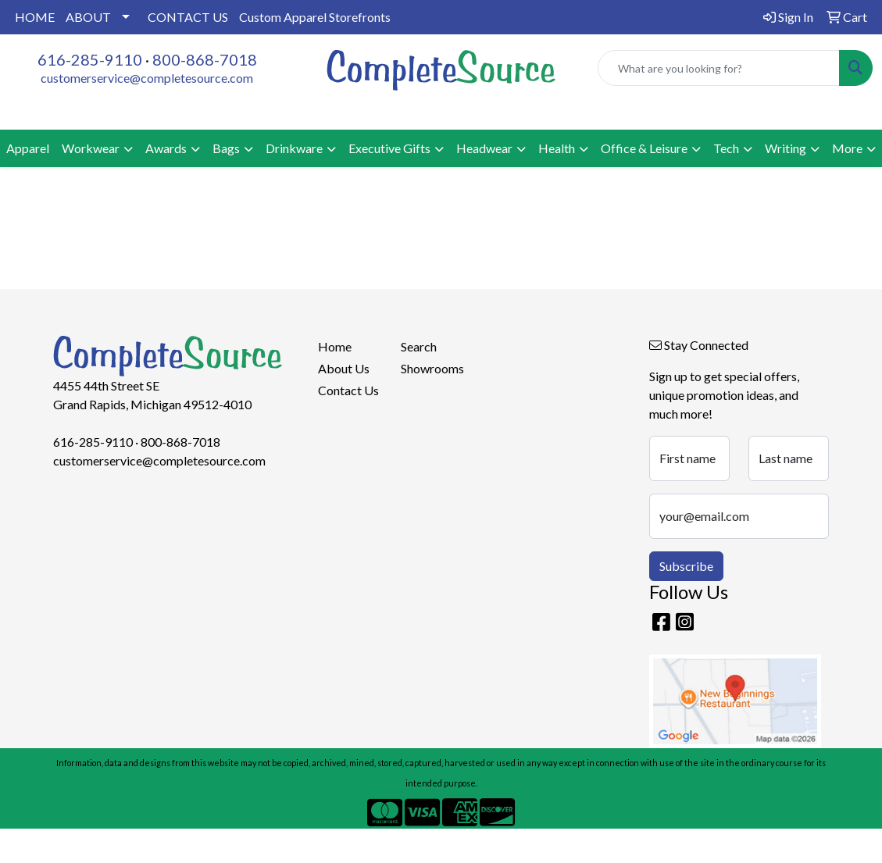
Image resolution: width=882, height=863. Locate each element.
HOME (35, 16)
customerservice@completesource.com (147, 77)
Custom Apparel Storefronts (315, 16)
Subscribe (686, 565)
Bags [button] (226, 148)
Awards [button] (166, 148)
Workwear (91, 148)
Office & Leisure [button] (644, 148)
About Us (344, 368)
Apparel (27, 148)
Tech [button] (726, 148)
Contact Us (348, 390)
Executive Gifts (389, 148)
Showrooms (432, 368)
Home (335, 346)
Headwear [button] (484, 148)
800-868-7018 (204, 59)
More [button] (847, 148)
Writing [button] (785, 148)
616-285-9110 (89, 59)
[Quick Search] (719, 68)
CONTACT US (188, 16)
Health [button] (556, 148)
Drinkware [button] (294, 148)
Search (419, 346)
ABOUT (88, 16)
